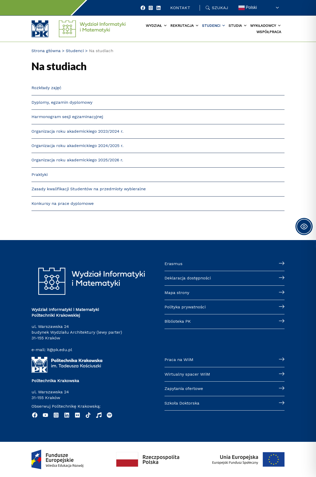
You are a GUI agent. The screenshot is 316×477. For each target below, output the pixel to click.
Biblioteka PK (178, 321)
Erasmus (173, 263)
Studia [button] (238, 25)
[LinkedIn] (158, 7)
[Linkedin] (67, 415)
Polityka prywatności (185, 306)
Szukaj (220, 7)
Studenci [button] (213, 25)
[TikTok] (88, 415)
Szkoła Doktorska (182, 403)
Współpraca (268, 32)
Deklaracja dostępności (188, 278)
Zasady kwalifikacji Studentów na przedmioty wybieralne (88, 188)
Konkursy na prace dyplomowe (62, 203)
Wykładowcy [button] (265, 25)
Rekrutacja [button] (184, 25)
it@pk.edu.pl (59, 349)
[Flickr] (77, 415)
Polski (247, 8)
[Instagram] (150, 7)
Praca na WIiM (179, 359)
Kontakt (180, 7)
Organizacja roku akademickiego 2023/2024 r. (77, 131)
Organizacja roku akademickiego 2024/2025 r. (77, 145)
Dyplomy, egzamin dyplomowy (61, 102)
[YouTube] (45, 415)
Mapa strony (177, 292)
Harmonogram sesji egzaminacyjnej (67, 116)
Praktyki (39, 174)
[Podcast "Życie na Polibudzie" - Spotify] (109, 415)
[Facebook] (143, 7)
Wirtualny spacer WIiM (187, 374)
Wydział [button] (156, 25)
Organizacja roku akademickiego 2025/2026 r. (77, 159)
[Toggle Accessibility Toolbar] (304, 226)
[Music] (99, 415)
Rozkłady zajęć (46, 87)
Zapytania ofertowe (184, 388)
